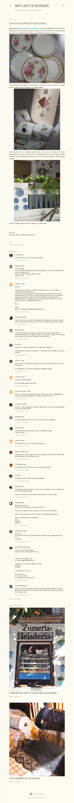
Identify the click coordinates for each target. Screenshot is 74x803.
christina (18, 428)
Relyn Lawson (19, 451)
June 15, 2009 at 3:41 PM (22, 386)
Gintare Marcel (42, 797)
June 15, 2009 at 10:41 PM (22, 435)
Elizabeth (18, 266)
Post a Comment (14, 599)
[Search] (63, 5)
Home (17, 10)
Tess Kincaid (19, 317)
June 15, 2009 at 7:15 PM (21, 411)
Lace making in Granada (24, 778)
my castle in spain (32, 5)
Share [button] (10, 242)
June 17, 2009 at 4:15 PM (22, 580)
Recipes (32, 10)
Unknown (18, 284)
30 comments (18, 782)
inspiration (21, 244)
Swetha (17, 255)
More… (39, 10)
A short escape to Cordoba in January (33, 692)
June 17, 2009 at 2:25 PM (22, 541)
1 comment (17, 696)
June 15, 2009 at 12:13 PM (22, 278)
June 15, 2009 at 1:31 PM (21, 339)
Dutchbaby (19, 464)
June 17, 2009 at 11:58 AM (22, 525)
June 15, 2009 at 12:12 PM (22, 260)
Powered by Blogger (37, 794)
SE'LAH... (18, 360)
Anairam (18, 330)
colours (15, 244)
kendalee (18, 417)
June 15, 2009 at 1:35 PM (21, 355)
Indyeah (18, 502)
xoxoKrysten (19, 404)
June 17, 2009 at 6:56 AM (22, 481)
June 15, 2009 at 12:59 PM (22, 311)
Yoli (16, 475)
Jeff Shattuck (19, 586)
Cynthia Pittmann (21, 391)
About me (24, 10)
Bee (16, 344)
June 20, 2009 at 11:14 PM (22, 594)
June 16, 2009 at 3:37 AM (22, 446)
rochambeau (19, 531)
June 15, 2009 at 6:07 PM (22, 398)
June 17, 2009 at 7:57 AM (22, 497)
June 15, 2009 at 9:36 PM (22, 422)
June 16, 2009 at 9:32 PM (22, 470)
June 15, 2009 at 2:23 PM (22, 371)
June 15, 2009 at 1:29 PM (22, 324)
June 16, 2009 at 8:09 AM (22, 459)
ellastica (17, 486)
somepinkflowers (21, 547)
